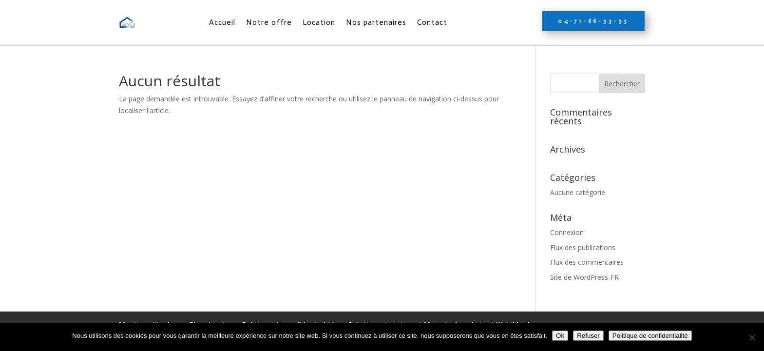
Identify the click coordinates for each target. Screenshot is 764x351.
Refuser (588, 335)
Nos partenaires (376, 22)
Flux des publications (582, 247)
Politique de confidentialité (650, 335)
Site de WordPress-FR (584, 277)
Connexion (567, 232)
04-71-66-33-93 (593, 21)
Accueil (222, 22)
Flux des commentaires (587, 262)
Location (319, 22)
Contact (432, 22)
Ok (560, 335)
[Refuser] (752, 337)
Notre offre (269, 22)
